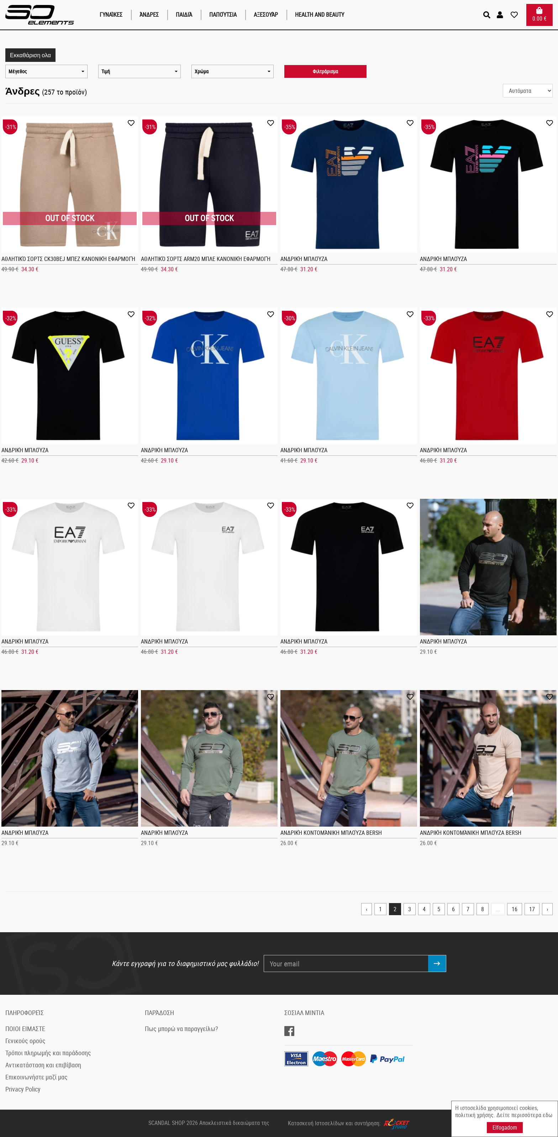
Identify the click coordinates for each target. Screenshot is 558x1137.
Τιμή (105, 71)
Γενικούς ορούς (25, 1040)
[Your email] (346, 963)
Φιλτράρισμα (325, 71)
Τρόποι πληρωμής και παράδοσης (48, 1052)
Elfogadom (505, 1127)
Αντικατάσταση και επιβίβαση (43, 1065)
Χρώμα (202, 71)
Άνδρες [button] (149, 14)
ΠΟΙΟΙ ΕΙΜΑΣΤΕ (25, 1028)
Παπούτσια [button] (223, 14)
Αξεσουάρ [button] (266, 14)
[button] (501, 15)
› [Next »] (547, 909)
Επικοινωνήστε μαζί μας (36, 1077)
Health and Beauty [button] (319, 14)
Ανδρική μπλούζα (303, 259)
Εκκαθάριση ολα (30, 55)
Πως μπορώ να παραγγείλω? (181, 1028)
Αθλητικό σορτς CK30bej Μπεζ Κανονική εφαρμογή (68, 259)
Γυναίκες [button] (111, 14)
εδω (547, 1115)
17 (532, 909)
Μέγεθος (18, 71)
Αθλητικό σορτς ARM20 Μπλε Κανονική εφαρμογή (205, 259)
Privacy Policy (23, 1089)
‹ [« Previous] (366, 909)
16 (514, 909)
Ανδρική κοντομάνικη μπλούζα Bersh (331, 833)
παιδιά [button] (184, 14)
